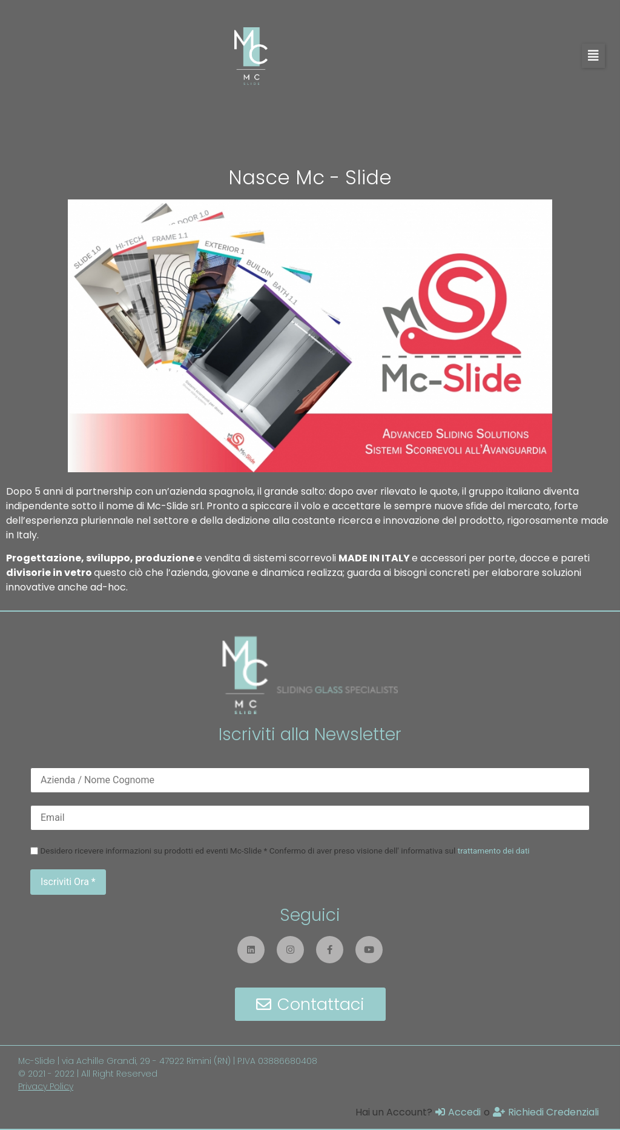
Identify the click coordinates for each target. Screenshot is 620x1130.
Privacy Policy (45, 1086)
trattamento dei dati (494, 850)
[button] (593, 56)
